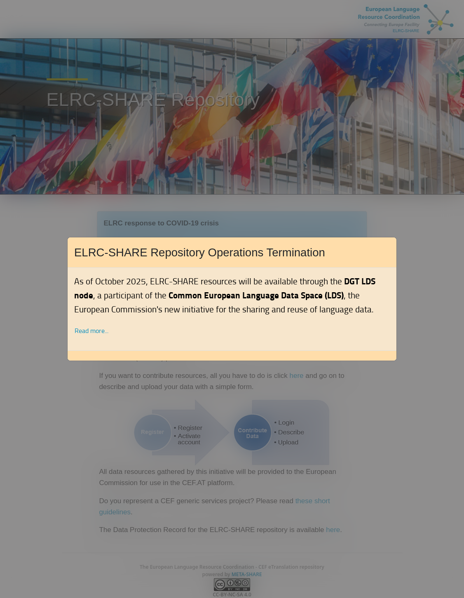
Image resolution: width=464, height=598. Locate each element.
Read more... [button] (91, 331)
